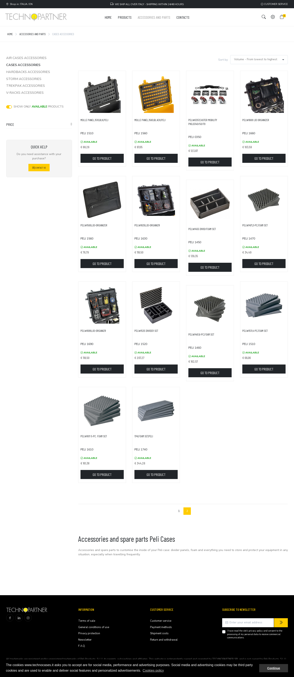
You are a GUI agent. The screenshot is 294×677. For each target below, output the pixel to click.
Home (10, 34)
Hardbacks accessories (28, 72)
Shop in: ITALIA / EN (19, 4)
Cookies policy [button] (153, 670)
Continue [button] (273, 668)
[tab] (39, 125)
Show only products (39, 107)
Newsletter (85, 640)
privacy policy (256, 630)
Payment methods (161, 627)
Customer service (274, 4)
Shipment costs (159, 633)
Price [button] (10, 124)
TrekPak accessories (25, 85)
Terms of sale (86, 621)
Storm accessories (23, 79)
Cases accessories (23, 65)
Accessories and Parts (32, 34)
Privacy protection (89, 633)
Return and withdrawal (164, 640)
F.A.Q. (81, 646)
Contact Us (39, 167)
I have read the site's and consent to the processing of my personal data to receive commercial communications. (254, 634)
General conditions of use (93, 627)
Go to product (102, 158)
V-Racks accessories (25, 92)
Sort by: (223, 60)
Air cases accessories (26, 58)
